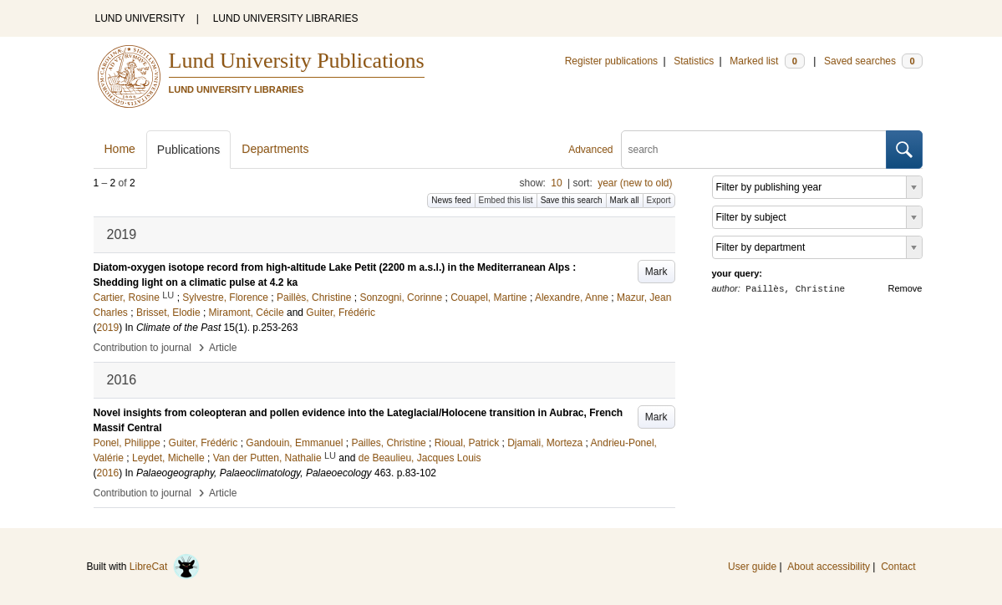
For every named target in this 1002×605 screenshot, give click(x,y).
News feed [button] (450, 200)
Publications (189, 149)
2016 (108, 473)
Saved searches (873, 61)
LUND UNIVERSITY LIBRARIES (286, 18)
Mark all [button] (624, 200)
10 (556, 183)
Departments (275, 148)
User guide (752, 566)
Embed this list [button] (506, 200)
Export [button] (659, 200)
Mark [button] (656, 271)
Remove (905, 288)
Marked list (767, 61)
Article (223, 347)
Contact (898, 566)
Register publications (611, 61)
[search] (754, 149)
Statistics (694, 61)
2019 (108, 327)
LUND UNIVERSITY (140, 18)
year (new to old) (635, 183)
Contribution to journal (142, 347)
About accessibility (828, 566)
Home (119, 148)
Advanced (590, 149)
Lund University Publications (297, 60)
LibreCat (165, 566)
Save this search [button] (572, 200)
